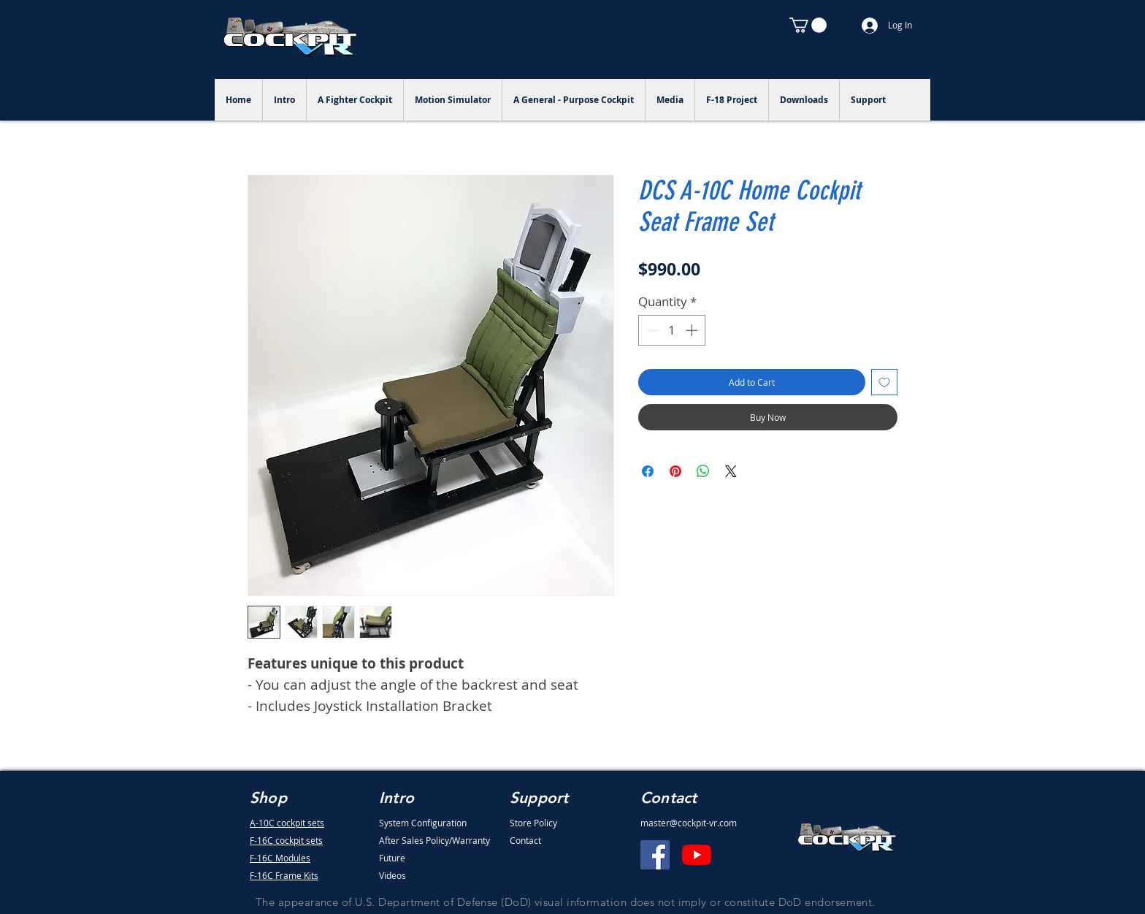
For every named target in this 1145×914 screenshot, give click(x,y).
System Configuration (423, 823)
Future (392, 858)
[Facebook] (655, 854)
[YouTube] (696, 854)
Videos (392, 875)
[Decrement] (651, 330)
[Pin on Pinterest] (675, 471)
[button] (808, 25)
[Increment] (693, 330)
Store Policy (533, 823)
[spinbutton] (672, 330)
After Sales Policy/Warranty (434, 840)
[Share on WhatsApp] (703, 471)
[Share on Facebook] (647, 471)
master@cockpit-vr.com (688, 823)
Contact (525, 840)
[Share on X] (731, 471)
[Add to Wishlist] (884, 382)
